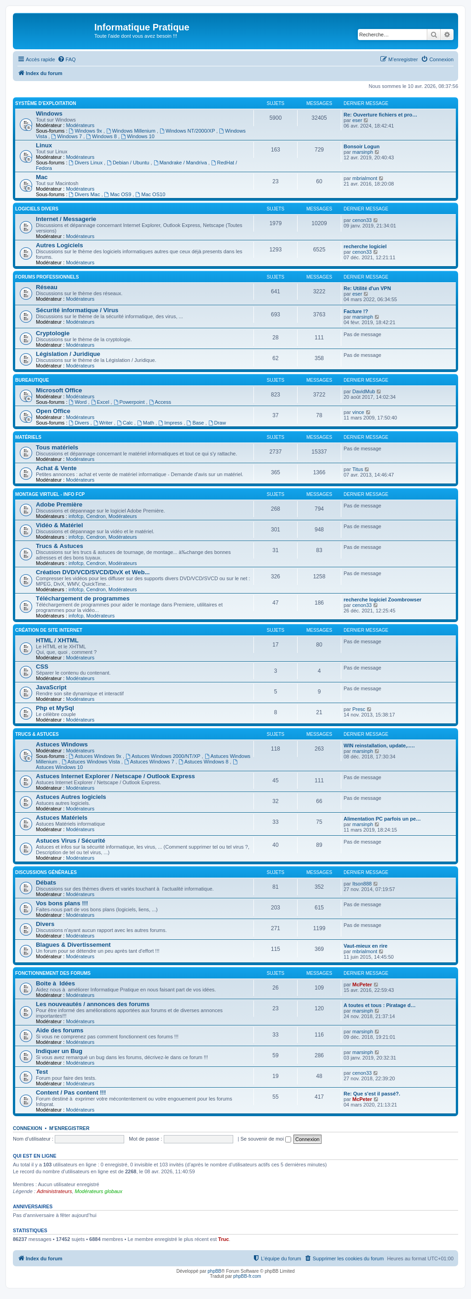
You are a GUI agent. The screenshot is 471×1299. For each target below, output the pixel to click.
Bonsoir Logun (361, 146)
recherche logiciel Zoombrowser (382, 599)
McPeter (362, 984)
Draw (217, 422)
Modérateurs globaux (98, 1191)
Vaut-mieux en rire (365, 946)
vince (358, 412)
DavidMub (363, 391)
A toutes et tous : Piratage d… (380, 1005)
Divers (80, 422)
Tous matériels (57, 447)
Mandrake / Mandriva (181, 162)
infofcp (76, 516)
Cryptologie (52, 333)
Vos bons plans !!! (62, 903)
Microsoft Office (59, 390)
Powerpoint (130, 402)
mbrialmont (364, 178)
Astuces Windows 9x (96, 756)
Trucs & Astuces (59, 545)
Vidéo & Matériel (59, 525)
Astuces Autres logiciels (71, 796)
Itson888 (362, 883)
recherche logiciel (365, 246)
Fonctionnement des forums (53, 973)
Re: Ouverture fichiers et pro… (380, 114)
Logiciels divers (36, 208)
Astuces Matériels (61, 817)
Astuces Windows (62, 744)
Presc (358, 709)
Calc (125, 422)
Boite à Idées (55, 983)
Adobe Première (59, 504)
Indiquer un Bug (59, 1051)
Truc (223, 1239)
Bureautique (32, 380)
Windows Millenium (131, 131)
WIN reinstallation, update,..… (379, 745)
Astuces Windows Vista (91, 761)
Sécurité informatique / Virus (77, 310)
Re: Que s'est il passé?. (372, 1093)
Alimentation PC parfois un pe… (382, 818)
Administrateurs (54, 1191)
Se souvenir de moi (266, 1139)
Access (160, 402)
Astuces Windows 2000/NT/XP (164, 756)
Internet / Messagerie (66, 219)
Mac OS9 (118, 194)
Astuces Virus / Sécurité (70, 840)
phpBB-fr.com (247, 1276)
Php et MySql (55, 708)
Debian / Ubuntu (128, 162)
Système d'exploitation (45, 103)
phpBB (214, 1271)
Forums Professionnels (47, 277)
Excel (101, 402)
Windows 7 (67, 136)
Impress (171, 422)
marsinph (362, 152)
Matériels (28, 437)
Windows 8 (102, 136)
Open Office (53, 411)
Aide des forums (59, 1030)
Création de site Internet (48, 630)
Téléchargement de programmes (83, 598)
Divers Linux (86, 162)
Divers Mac (85, 194)
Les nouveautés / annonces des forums (92, 1004)
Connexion (27, 1128)
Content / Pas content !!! (71, 1092)
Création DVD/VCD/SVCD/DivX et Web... (92, 572)
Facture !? (356, 311)
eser (357, 120)
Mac (42, 177)
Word (78, 402)
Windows (49, 113)
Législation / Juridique (68, 353)
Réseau (46, 287)
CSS (42, 666)
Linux (44, 145)
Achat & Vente (56, 468)
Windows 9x (86, 131)
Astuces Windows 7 (150, 761)
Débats (46, 882)
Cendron (95, 516)
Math (146, 422)
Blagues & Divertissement (73, 944)
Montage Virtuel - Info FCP (50, 494)
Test (42, 1071)
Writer (103, 422)
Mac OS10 (150, 194)
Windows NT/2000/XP (188, 131)
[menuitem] (66, 59)
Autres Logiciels (59, 245)
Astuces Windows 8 (204, 761)
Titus (357, 469)
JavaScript (51, 687)
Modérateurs (80, 125)
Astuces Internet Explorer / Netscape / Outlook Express (115, 776)
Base (196, 422)
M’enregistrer (69, 1128)
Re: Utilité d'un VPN (367, 288)
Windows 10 (138, 136)
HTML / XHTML (57, 640)
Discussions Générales (46, 872)
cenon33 (362, 220)
